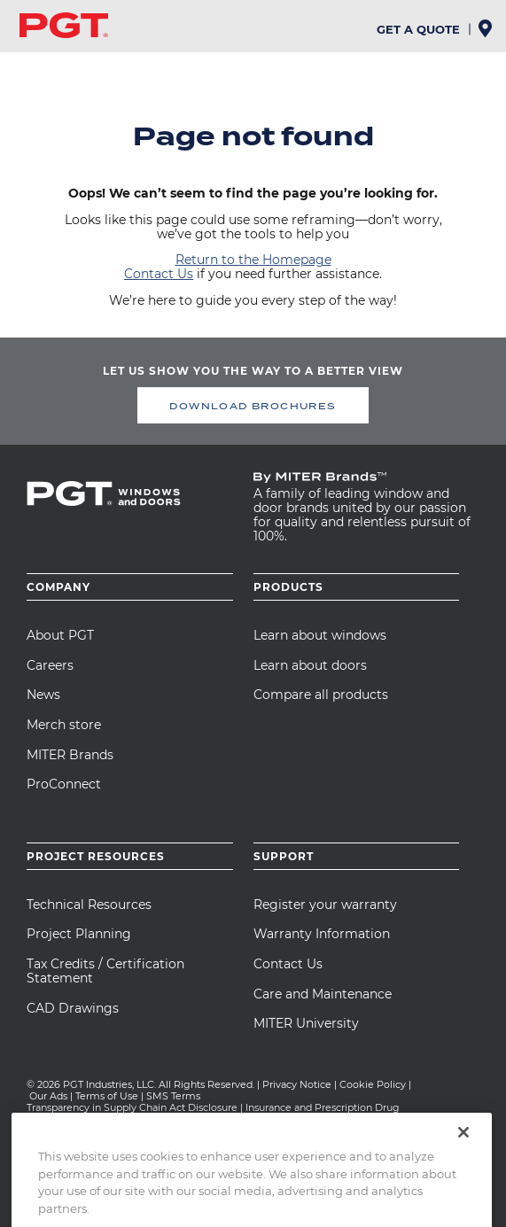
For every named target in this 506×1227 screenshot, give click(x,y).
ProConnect (64, 784)
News (43, 694)
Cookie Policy (372, 1084)
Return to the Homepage (253, 259)
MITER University (306, 1023)
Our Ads (48, 1096)
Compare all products (320, 694)
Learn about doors (310, 665)
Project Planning (79, 934)
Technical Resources (89, 904)
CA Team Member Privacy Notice (167, 1119)
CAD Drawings (73, 1008)
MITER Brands (70, 755)
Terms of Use (106, 1096)
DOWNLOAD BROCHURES (252, 406)
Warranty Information (321, 934)
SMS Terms (173, 1096)
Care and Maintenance (322, 994)
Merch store (64, 725)
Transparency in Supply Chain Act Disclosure (132, 1107)
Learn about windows (319, 635)
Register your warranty (325, 904)
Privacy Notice (296, 1084)
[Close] (463, 1158)
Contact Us (158, 274)
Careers (50, 665)
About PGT (60, 635)
